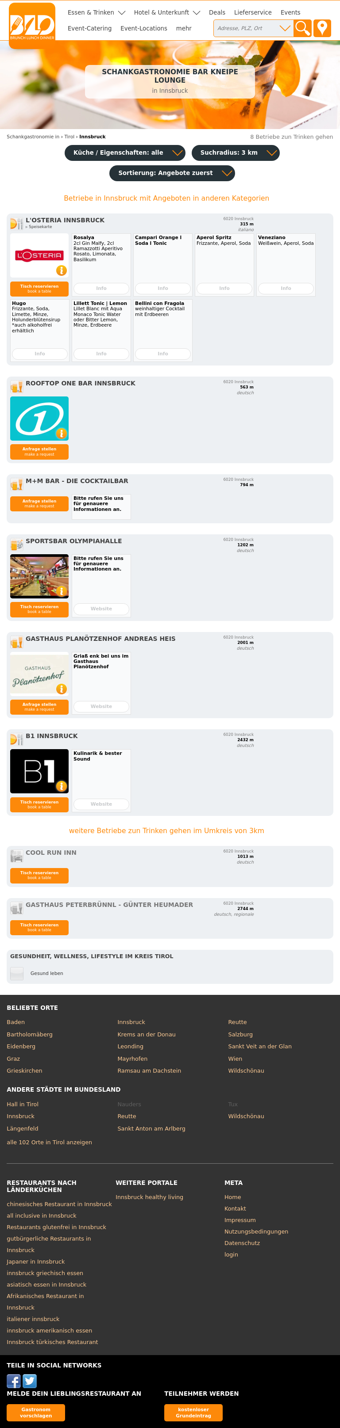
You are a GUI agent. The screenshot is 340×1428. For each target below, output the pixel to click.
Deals (217, 12)
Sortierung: (165, 173)
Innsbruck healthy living (149, 1197)
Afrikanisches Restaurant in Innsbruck (45, 1302)
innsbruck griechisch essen (45, 1273)
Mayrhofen (132, 1058)
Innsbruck (131, 1022)
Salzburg (240, 1034)
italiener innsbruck (33, 1319)
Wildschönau (246, 1070)
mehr (184, 28)
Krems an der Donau (146, 1034)
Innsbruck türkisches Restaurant (52, 1342)
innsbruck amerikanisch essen (49, 1330)
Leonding (130, 1046)
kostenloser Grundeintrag (193, 1412)
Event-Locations (143, 28)
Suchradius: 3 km (229, 152)
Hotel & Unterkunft (161, 12)
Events (291, 12)
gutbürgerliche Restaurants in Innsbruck (49, 1244)
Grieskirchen (24, 1070)
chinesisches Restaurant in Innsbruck (59, 1204)
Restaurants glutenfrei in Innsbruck (56, 1227)
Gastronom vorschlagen (36, 1412)
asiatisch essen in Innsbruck (46, 1284)
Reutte (237, 1022)
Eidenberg (21, 1046)
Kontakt (235, 1208)
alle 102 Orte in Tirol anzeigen (49, 1142)
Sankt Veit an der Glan (260, 1046)
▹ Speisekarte (39, 227)
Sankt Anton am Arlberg (151, 1128)
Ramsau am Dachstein (149, 1070)
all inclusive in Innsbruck (41, 1215)
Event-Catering (90, 28)
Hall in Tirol (23, 1104)
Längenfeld (22, 1128)
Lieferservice (253, 12)
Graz (13, 1058)
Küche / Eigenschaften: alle (118, 152)
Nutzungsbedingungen (256, 1231)
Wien (235, 1058)
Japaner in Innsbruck (36, 1261)
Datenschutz (242, 1243)
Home (232, 1197)
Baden (16, 1022)
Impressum (240, 1220)
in (33, 137)
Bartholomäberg (30, 1034)
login (231, 1254)
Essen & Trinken (91, 12)
